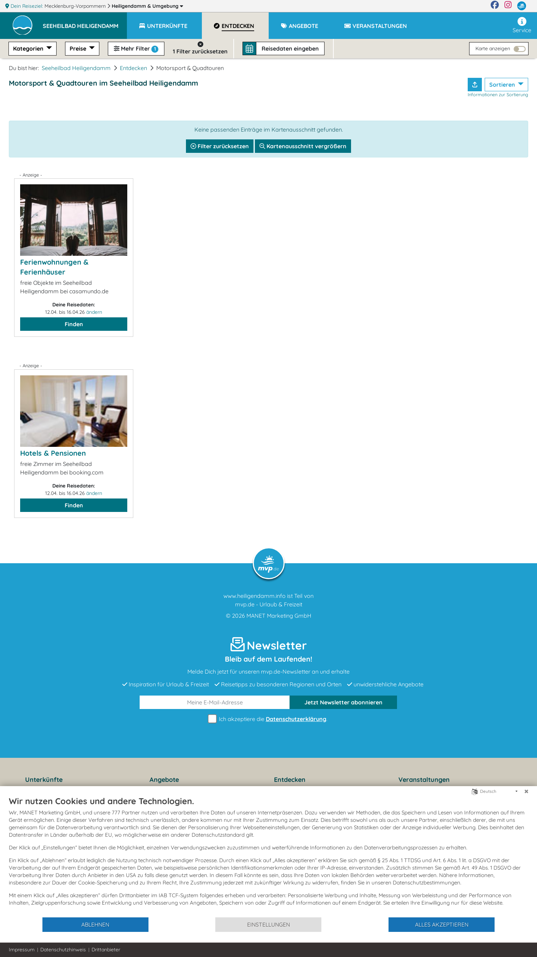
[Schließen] (526, 791)
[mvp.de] (521, 6)
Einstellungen (268, 924)
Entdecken (133, 67)
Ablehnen (95, 924)
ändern (94, 312)
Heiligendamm (147, 6)
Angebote (164, 780)
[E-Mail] (215, 702)
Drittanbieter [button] (106, 949)
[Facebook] (495, 6)
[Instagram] (508, 6)
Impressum (22, 949)
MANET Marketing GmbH (278, 615)
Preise (79, 48)
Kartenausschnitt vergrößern (302, 146)
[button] (85, 22)
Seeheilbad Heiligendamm (76, 67)
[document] (268, 856)
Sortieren (502, 84)
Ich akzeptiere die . (268, 719)
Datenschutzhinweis (63, 949)
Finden (74, 324)
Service (522, 25)
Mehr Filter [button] (136, 49)
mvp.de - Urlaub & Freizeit (268, 604)
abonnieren (343, 702)
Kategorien (29, 48)
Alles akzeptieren (441, 924)
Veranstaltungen (424, 780)
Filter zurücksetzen (220, 146)
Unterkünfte (44, 780)
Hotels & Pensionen (53, 453)
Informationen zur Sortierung (498, 94)
